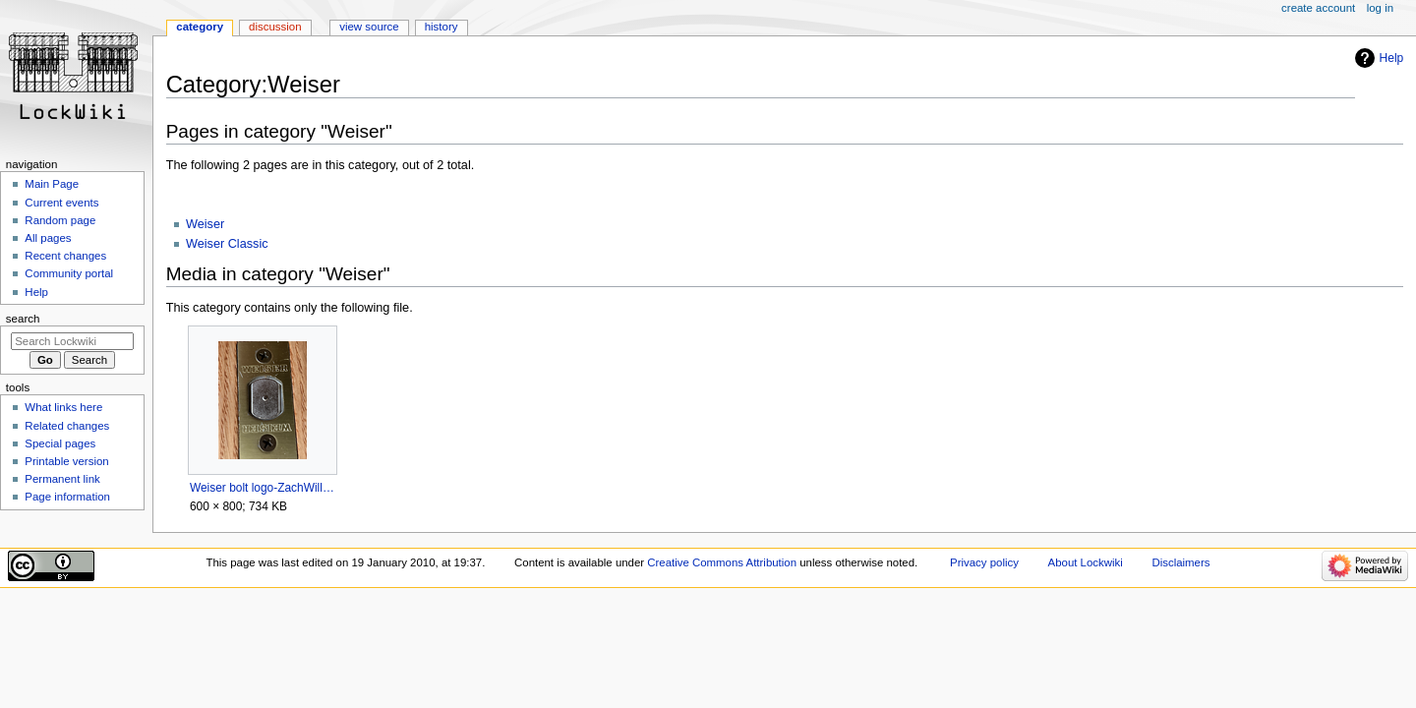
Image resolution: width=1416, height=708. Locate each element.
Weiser (205, 224)
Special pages (60, 443)
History (441, 26)
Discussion (275, 26)
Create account (1318, 8)
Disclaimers (1180, 562)
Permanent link (62, 479)
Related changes (67, 426)
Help (1392, 58)
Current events (61, 202)
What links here (63, 407)
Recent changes (65, 256)
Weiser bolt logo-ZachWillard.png (262, 488)
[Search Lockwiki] (72, 341)
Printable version (66, 461)
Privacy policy (984, 562)
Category (199, 26)
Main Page (52, 184)
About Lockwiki (1085, 562)
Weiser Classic (227, 244)
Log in (1380, 8)
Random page (60, 220)
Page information (67, 496)
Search (23, 318)
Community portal (69, 273)
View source (368, 26)
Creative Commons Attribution (721, 562)
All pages (48, 238)
